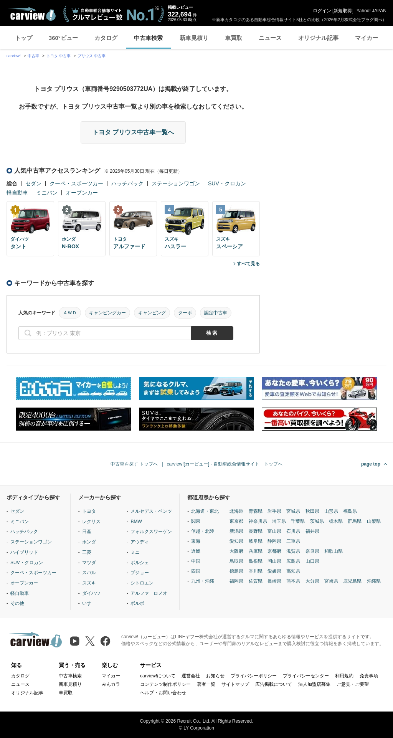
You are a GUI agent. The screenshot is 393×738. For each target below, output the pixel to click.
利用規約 (344, 676)
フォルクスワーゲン (151, 531)
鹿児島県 (352, 581)
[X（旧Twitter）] (90, 641)
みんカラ (111, 684)
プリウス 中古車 (92, 56)
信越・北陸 (202, 531)
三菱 (86, 552)
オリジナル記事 (318, 38)
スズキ (89, 583)
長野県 (256, 531)
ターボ (185, 312)
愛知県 (236, 541)
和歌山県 (333, 551)
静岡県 (274, 541)
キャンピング (152, 312)
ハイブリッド (24, 552)
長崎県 (274, 581)
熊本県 (293, 581)
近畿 (195, 551)
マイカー (366, 38)
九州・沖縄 (202, 581)
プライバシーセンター (306, 676)
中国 (195, 561)
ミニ (135, 552)
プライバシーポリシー (254, 676)
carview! (14, 56)
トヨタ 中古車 (58, 56)
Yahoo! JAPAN (371, 10)
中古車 (33, 56)
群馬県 (355, 521)
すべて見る (248, 263)
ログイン (322, 10)
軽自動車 (17, 193)
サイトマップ (235, 684)
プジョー (139, 572)
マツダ (89, 562)
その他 (17, 603)
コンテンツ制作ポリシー (165, 684)
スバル (89, 572)
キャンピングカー (107, 312)
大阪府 (236, 551)
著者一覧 (206, 684)
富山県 (274, 531)
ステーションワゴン (176, 183)
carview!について (157, 676)
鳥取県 (236, 561)
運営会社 (191, 676)
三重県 (293, 541)
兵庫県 (256, 551)
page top (370, 464)
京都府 (274, 551)
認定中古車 (215, 312)
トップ (23, 38)
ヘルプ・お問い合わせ (163, 692)
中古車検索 (148, 38)
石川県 (293, 531)
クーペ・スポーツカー (76, 183)
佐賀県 (256, 581)
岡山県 (274, 561)
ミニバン (47, 193)
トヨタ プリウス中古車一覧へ (133, 132)
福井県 (312, 531)
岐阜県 (256, 541)
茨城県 (317, 521)
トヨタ (89, 511)
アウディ (139, 542)
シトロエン (142, 583)
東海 (195, 541)
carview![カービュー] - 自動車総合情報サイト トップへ (224, 464)
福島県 (350, 511)
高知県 (293, 571)
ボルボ (137, 603)
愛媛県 (274, 571)
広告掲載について (273, 684)
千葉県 (298, 521)
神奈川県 (258, 521)
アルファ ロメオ (148, 593)
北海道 (236, 511)
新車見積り (194, 38)
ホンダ (89, 542)
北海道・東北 (205, 511)
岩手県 (274, 511)
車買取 (233, 38)
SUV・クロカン (227, 183)
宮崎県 (331, 581)
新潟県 (236, 531)
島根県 (256, 561)
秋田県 (312, 511)
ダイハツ (91, 593)
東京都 (236, 521)
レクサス (91, 521)
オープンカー (82, 193)
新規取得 (343, 10)
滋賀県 (293, 551)
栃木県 (336, 521)
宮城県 (293, 511)
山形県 (331, 511)
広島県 (293, 561)
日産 (86, 531)
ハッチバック (127, 183)
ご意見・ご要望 (353, 684)
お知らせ (215, 676)
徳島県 (236, 571)
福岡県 (236, 581)
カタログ (105, 38)
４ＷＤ (70, 312)
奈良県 (312, 551)
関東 (195, 521)
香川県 (256, 571)
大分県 (312, 581)
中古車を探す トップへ (134, 464)
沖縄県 (374, 581)
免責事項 (369, 676)
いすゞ (89, 603)
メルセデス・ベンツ (151, 511)
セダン (33, 183)
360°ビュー (63, 38)
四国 (195, 571)
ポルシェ (139, 562)
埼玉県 (279, 521)
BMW (136, 521)
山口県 (312, 561)
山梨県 (374, 521)
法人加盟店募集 (314, 684)
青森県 (256, 511)
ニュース (270, 38)
